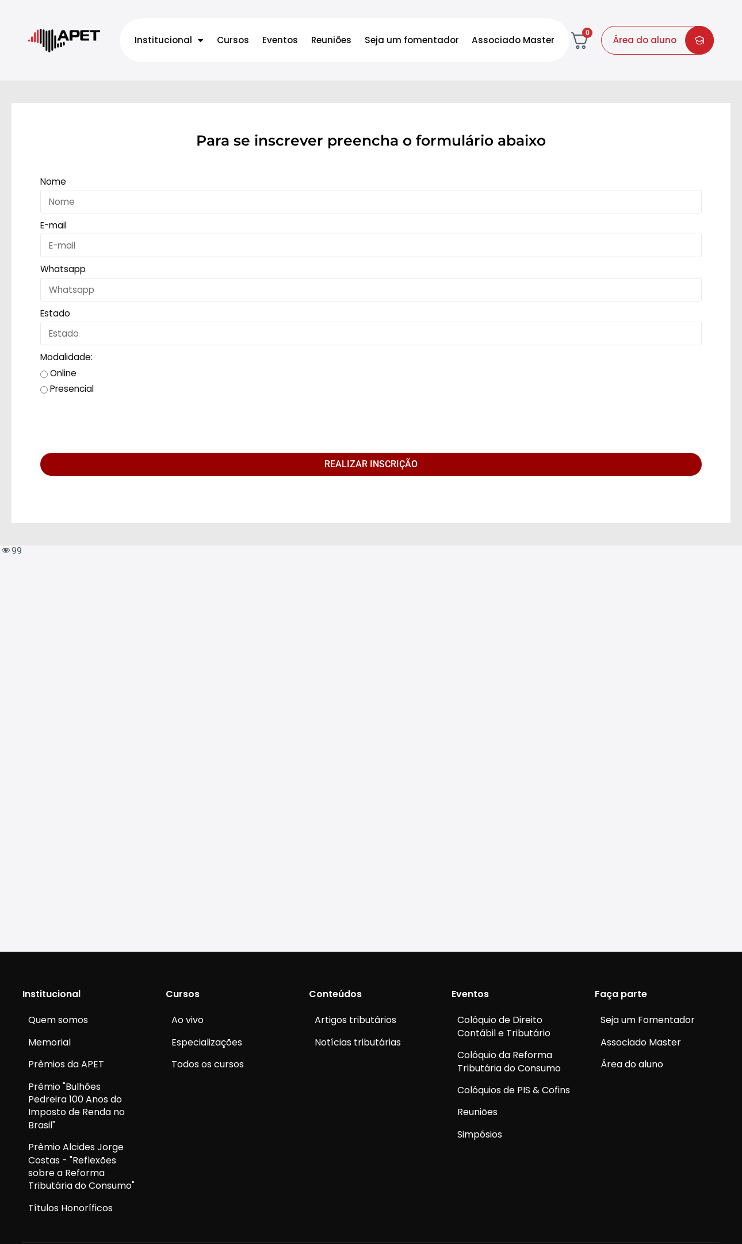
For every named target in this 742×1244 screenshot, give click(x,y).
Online (63, 373)
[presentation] (127, 424)
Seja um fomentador (412, 40)
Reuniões (331, 40)
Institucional (169, 40)
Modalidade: (66, 357)
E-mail (53, 225)
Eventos (280, 40)
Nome (53, 181)
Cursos (233, 40)
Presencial (72, 389)
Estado (55, 313)
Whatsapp (63, 269)
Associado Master (513, 40)
